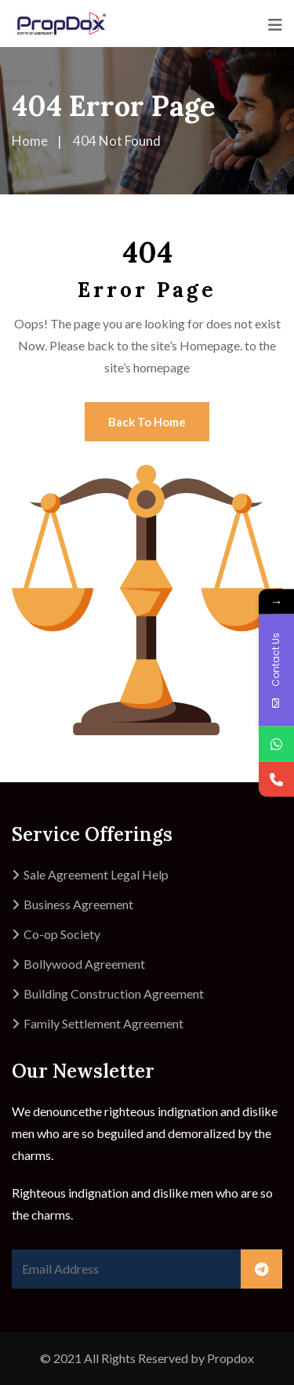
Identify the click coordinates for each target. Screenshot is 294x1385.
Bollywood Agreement (84, 963)
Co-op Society (62, 933)
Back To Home (147, 422)
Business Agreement (78, 904)
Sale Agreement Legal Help (96, 874)
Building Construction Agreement (114, 993)
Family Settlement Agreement (103, 1023)
